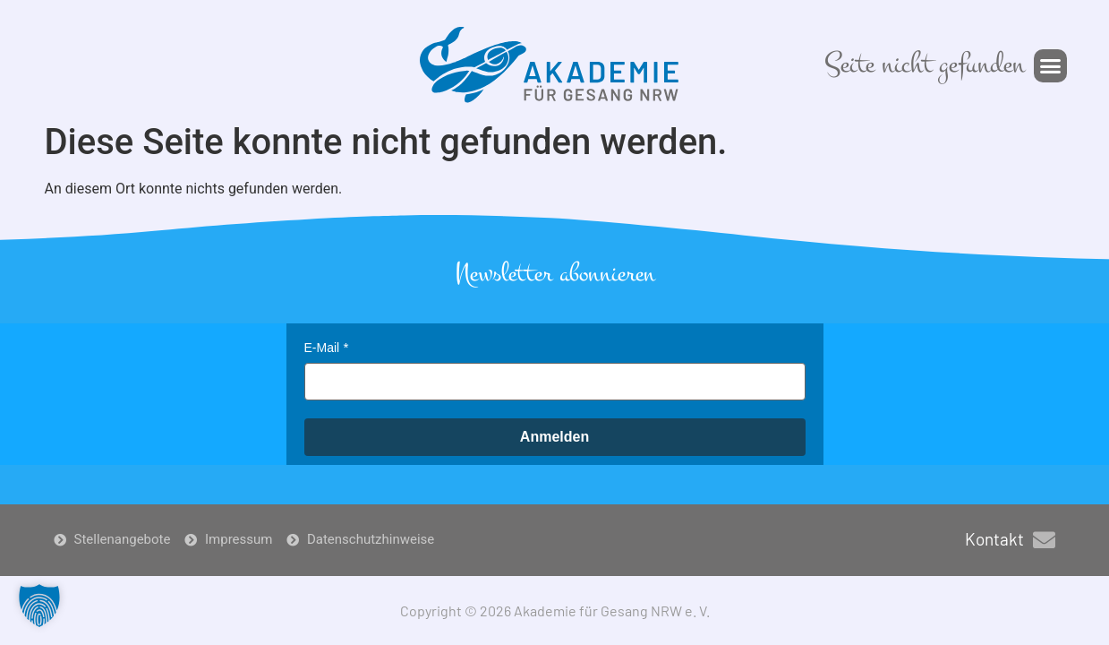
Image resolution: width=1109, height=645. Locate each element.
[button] (1051, 66)
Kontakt (994, 539)
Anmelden (554, 436)
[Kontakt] (1044, 540)
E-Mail (322, 347)
